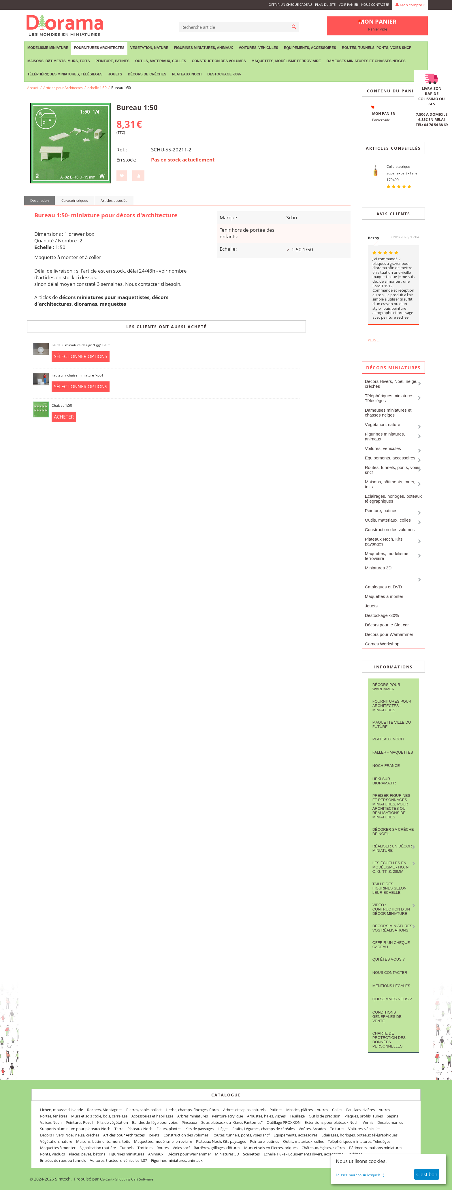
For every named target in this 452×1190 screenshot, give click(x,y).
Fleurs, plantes (169, 1128)
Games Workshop (382, 643)
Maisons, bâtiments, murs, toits (58, 61)
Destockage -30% (224, 74)
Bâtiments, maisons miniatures (375, 1147)
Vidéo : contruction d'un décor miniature (391, 909)
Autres (322, 1109)
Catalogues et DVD (383, 586)
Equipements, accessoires (310, 48)
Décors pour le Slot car (387, 624)
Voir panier (348, 4)
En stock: (126, 159)
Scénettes (251, 1154)
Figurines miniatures (126, 1154)
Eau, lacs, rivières (360, 1109)
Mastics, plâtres (299, 1109)
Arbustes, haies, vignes (266, 1116)
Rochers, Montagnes (104, 1109)
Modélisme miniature (47, 48)
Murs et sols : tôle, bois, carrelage (99, 1116)
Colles (337, 1109)
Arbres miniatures (192, 1116)
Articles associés (114, 200)
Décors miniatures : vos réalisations (393, 928)
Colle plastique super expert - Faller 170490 (403, 173)
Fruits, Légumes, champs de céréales (263, 1128)
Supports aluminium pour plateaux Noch (75, 1128)
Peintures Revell (79, 1122)
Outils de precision (324, 1116)
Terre (118, 1128)
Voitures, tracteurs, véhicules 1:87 (118, 1160)
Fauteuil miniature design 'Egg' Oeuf (81, 345)
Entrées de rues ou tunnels (63, 1160)
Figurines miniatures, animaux (203, 48)
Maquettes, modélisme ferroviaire (286, 61)
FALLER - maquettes (392, 752)
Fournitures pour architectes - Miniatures (391, 705)
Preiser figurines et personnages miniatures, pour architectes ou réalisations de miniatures (391, 806)
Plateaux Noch (186, 74)
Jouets (115, 74)
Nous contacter (375, 4)
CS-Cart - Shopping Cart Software (126, 1179)
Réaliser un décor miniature (392, 848)
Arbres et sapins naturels (244, 1109)
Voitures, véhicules (258, 48)
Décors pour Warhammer (389, 634)
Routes (163, 1147)
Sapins (392, 1116)
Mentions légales (391, 986)
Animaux (155, 1154)
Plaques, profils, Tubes (363, 1116)
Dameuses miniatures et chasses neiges (366, 61)
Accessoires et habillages (152, 1116)
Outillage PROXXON (284, 1122)
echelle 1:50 (97, 87)
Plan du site (325, 4)
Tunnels (126, 1147)
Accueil (33, 87)
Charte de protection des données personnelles (389, 1039)
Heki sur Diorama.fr (384, 781)
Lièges (223, 1128)
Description (39, 200)
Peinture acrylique (227, 1116)
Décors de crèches (147, 74)
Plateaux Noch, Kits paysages (384, 541)
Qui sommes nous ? (392, 999)
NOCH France (386, 765)
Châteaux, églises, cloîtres (323, 1147)
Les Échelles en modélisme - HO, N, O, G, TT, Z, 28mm (391, 867)
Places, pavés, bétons (87, 1154)
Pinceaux (189, 1122)
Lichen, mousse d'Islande (61, 1109)
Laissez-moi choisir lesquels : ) (360, 1174)
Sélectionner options (80, 356)
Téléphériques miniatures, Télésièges (64, 74)
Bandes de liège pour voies (155, 1122)
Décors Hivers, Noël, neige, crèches (391, 384)
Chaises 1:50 (62, 405)
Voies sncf (181, 1147)
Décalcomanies (390, 1122)
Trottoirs (145, 1147)
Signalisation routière (98, 1147)
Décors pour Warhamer (386, 687)
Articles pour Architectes (63, 87)
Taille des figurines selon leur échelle (389, 888)
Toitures (337, 1128)
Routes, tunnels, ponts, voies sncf (376, 48)
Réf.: (121, 149)
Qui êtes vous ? (388, 959)
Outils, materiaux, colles (160, 61)
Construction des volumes (219, 61)
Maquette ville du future (391, 724)
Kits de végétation (112, 1122)
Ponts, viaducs (52, 1154)
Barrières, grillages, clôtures (217, 1147)
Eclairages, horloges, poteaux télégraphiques (393, 498)
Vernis (368, 1122)
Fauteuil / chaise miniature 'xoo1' (78, 375)
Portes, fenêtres (53, 1116)
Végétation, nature (149, 48)
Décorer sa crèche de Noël (393, 831)
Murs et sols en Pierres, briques (270, 1147)
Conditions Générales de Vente (387, 1016)
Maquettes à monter (384, 596)
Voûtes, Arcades (312, 1128)
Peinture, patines (112, 61)
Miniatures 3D (378, 567)
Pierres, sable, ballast (144, 1109)
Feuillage (297, 1116)
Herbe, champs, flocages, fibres (192, 1109)
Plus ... (374, 340)
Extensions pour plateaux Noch (332, 1122)
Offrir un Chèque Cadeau (290, 4)
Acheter (64, 417)
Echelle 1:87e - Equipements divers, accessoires (303, 1154)
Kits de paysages (199, 1128)
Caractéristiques (74, 200)
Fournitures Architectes (99, 48)
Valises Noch (51, 1122)
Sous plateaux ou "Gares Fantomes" (232, 1122)
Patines (276, 1109)
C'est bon (426, 1174)
